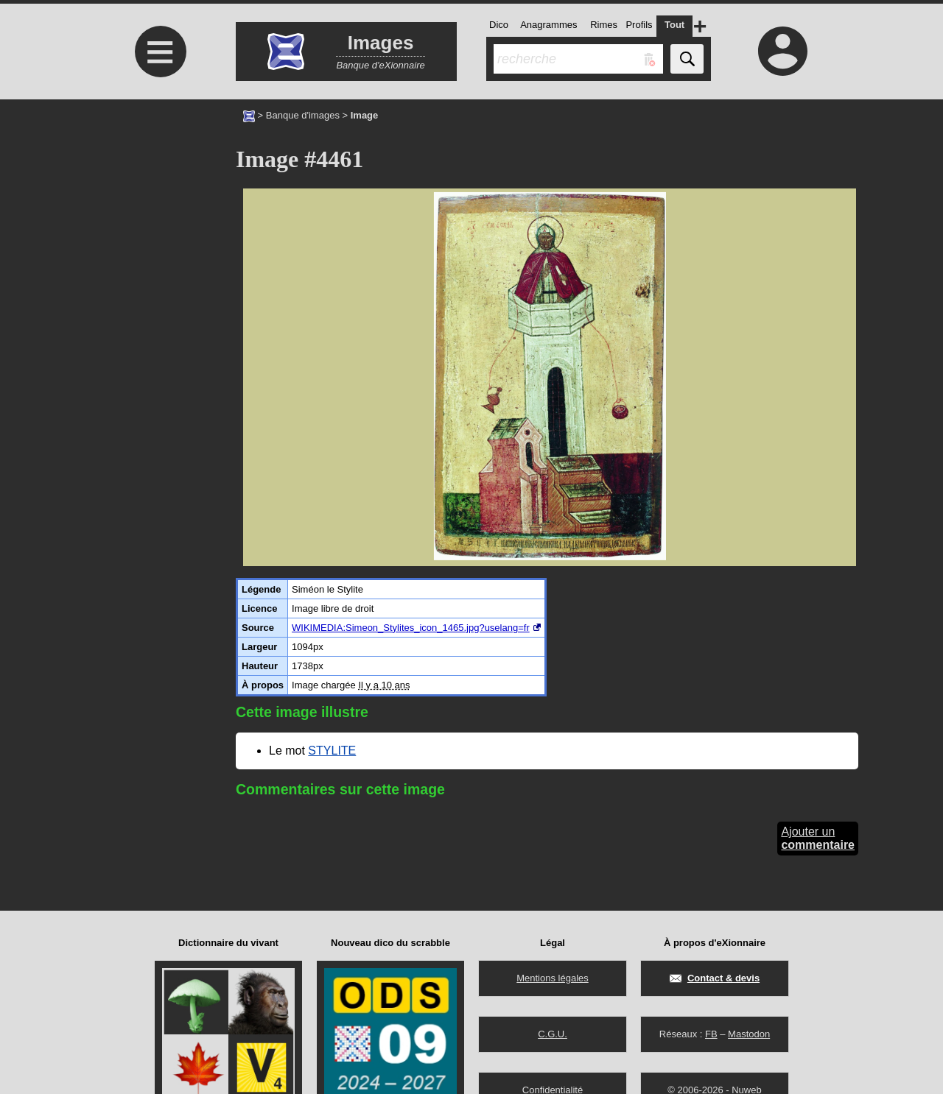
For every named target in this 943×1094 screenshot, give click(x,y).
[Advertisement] (158, 222)
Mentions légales (552, 978)
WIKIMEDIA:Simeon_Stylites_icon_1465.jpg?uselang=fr (411, 627)
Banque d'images (303, 115)
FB (711, 1034)
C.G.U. (552, 1034)
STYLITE (332, 750)
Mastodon (749, 1034)
